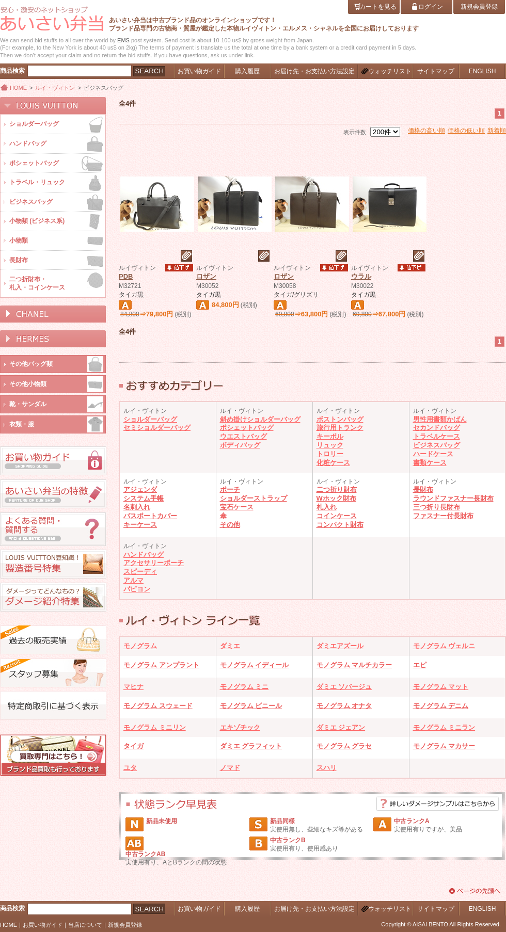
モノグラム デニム (441, 706)
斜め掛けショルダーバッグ (260, 419)
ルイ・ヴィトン (55, 88)
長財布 (423, 489)
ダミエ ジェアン (341, 727)
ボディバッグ (240, 445)
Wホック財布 (336, 498)
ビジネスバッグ (436, 445)
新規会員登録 (125, 925)
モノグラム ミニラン (444, 727)
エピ (419, 665)
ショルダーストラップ (253, 498)
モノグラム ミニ (244, 686)
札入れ (327, 507)
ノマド (230, 768)
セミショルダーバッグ (157, 427)
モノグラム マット (441, 686)
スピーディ (140, 571)
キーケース (140, 524)
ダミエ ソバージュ (344, 686)
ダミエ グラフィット (251, 746)
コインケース (337, 516)
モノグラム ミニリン (154, 727)
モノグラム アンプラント (161, 665)
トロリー (330, 454)
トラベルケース (436, 436)
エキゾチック (240, 727)
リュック (330, 445)
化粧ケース (333, 463)
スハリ (327, 768)
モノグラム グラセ (344, 746)
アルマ (133, 580)
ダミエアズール (340, 646)
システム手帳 (143, 498)
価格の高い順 (426, 130)
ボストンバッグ (340, 419)
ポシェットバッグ (247, 427)
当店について (85, 925)
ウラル (361, 276)
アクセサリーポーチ (153, 563)
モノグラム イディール (254, 665)
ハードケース (433, 454)
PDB (126, 276)
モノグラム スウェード (158, 706)
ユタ (130, 768)
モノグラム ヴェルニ (444, 646)
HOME (18, 88)
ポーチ (230, 489)
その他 (230, 524)
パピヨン (136, 589)
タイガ (133, 746)
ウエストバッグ (243, 436)
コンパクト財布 (340, 524)
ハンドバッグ (143, 554)
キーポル (330, 436)
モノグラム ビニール (251, 706)
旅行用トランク (340, 427)
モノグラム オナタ (344, 706)
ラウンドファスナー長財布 (453, 498)
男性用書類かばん (440, 419)
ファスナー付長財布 (443, 516)
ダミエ (230, 646)
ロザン (206, 276)
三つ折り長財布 (436, 507)
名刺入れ (136, 507)
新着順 (496, 130)
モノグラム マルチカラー (354, 665)
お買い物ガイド (42, 925)
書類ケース (430, 463)
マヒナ (133, 686)
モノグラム (140, 646)
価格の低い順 (466, 130)
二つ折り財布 (337, 489)
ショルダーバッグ (150, 419)
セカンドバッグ (436, 427)
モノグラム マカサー (444, 746)
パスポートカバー (150, 516)
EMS (123, 40)
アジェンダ (140, 489)
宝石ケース (237, 507)
